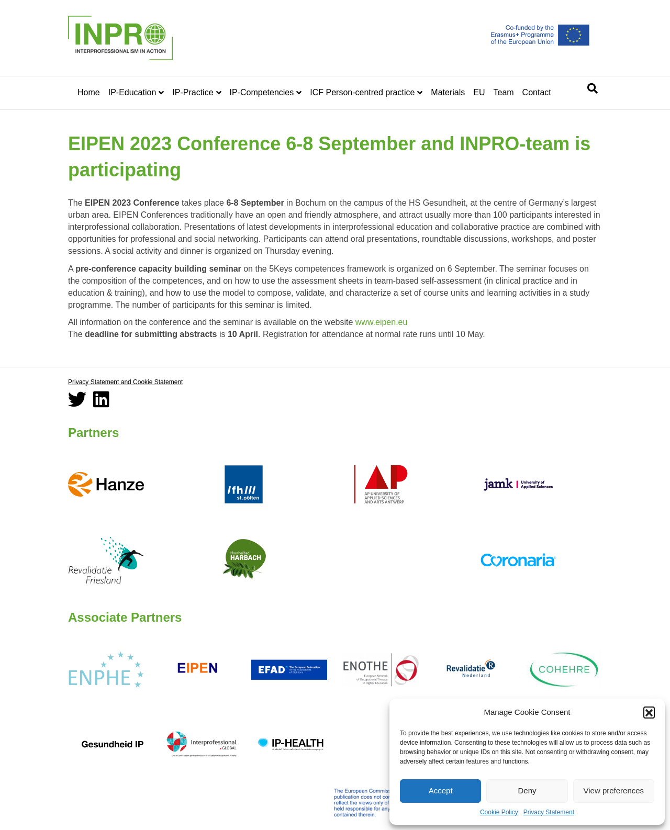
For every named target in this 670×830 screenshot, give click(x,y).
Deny (527, 790)
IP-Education (132, 92)
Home (88, 92)
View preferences (614, 790)
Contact (536, 92)
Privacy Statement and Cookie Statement (125, 382)
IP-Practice (192, 92)
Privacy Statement (548, 812)
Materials (448, 92)
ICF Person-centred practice (362, 92)
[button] (649, 712)
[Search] (592, 88)
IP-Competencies (262, 92)
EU (479, 92)
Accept (441, 790)
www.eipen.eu (381, 322)
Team (503, 92)
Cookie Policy (499, 812)
